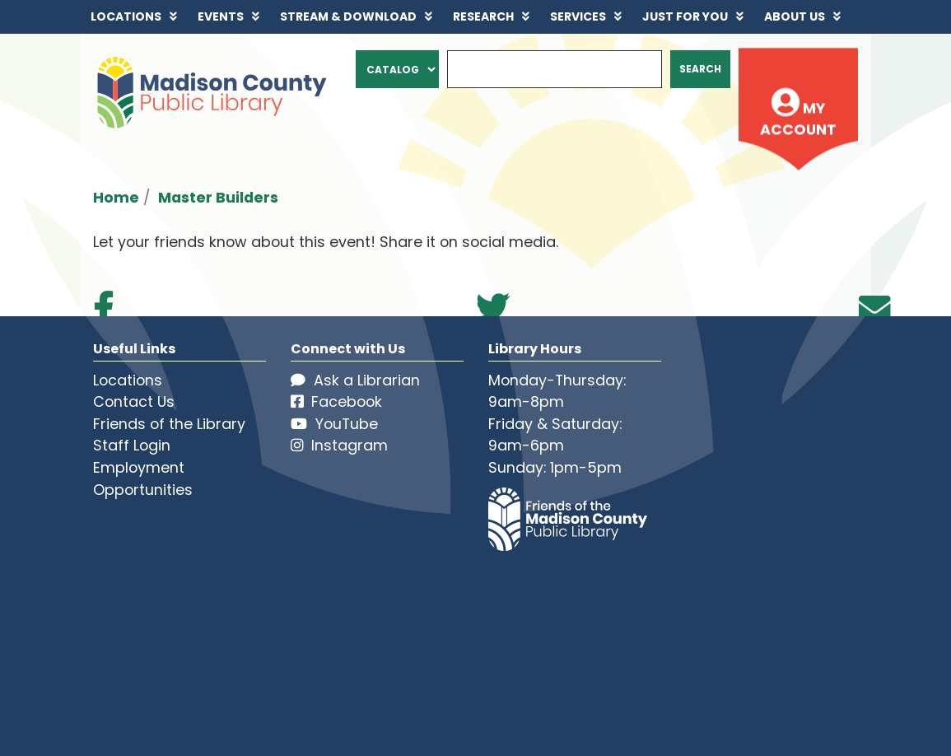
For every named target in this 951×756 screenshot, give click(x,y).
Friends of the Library (169, 423)
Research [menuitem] (483, 16)
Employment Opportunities (143, 478)
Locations (127, 380)
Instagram (339, 445)
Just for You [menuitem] (685, 16)
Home (116, 197)
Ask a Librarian (355, 380)
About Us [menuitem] (794, 16)
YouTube (334, 423)
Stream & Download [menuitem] (348, 16)
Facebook (336, 401)
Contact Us (134, 401)
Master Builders (218, 197)
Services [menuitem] (578, 16)
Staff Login (131, 445)
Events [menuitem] (221, 16)
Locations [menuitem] (126, 16)
